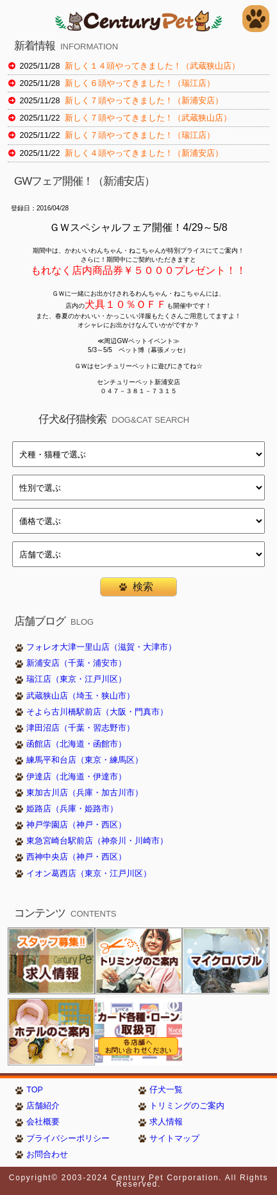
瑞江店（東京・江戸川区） (76, 679)
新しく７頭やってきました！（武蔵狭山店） (148, 118)
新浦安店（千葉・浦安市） (76, 663)
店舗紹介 (43, 1105)
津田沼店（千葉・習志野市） (80, 728)
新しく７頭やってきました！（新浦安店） (144, 100)
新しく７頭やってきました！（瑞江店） (140, 135)
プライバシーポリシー (68, 1138)
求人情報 (166, 1121)
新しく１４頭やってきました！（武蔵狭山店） (152, 66)
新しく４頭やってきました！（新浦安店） (144, 153)
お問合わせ (47, 1154)
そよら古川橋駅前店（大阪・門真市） (97, 712)
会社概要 (43, 1121)
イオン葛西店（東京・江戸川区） (88, 873)
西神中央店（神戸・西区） (76, 856)
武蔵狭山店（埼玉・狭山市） (80, 695)
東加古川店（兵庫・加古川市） (84, 792)
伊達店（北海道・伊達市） (76, 776)
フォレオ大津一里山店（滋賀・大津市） (101, 647)
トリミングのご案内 (186, 1105)
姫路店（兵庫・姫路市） (72, 808)
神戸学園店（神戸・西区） (76, 824)
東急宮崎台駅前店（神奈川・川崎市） (97, 840)
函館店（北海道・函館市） (76, 744)
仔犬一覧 (166, 1089)
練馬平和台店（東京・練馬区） (84, 760)
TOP (34, 1089)
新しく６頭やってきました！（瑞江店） (140, 83)
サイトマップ (174, 1138)
